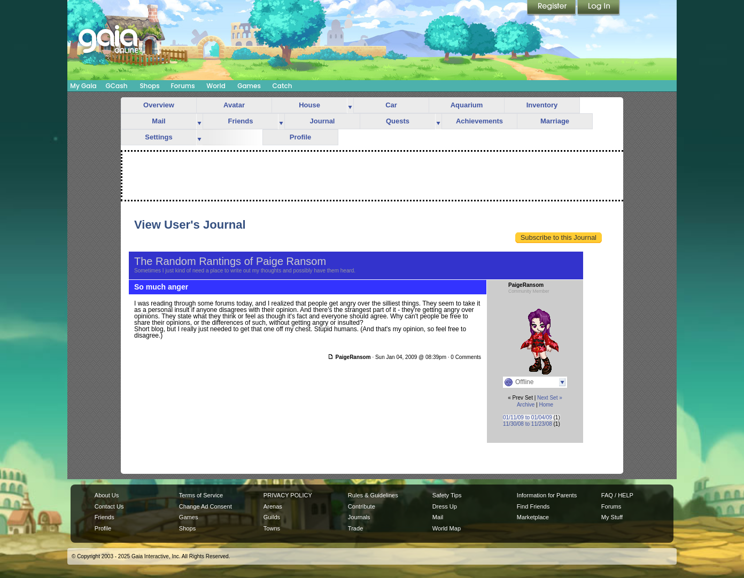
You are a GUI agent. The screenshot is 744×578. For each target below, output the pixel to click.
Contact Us (109, 506)
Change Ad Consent (205, 506)
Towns (272, 528)
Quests (397, 121)
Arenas (273, 506)
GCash (117, 85)
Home (546, 405)
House (309, 105)
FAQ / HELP (617, 495)
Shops (149, 85)
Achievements (479, 121)
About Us (107, 495)
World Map (446, 528)
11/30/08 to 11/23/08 (527, 424)
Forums (182, 85)
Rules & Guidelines (373, 495)
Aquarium (467, 105)
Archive (525, 405)
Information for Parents (547, 495)
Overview (158, 105)
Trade (355, 528)
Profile (300, 137)
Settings (158, 137)
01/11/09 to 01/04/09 (527, 417)
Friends (240, 121)
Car (391, 105)
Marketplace (533, 517)
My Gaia (83, 85)
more (350, 105)
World (216, 85)
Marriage (554, 121)
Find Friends (533, 506)
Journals (359, 517)
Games (249, 85)
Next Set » (549, 398)
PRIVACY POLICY (288, 495)
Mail (158, 121)
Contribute (361, 506)
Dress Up (444, 506)
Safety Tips (447, 495)
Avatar (234, 105)
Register (552, 8)
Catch (282, 85)
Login (598, 8)
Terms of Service (201, 495)
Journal (322, 121)
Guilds (272, 517)
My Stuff (612, 517)
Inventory (542, 105)
